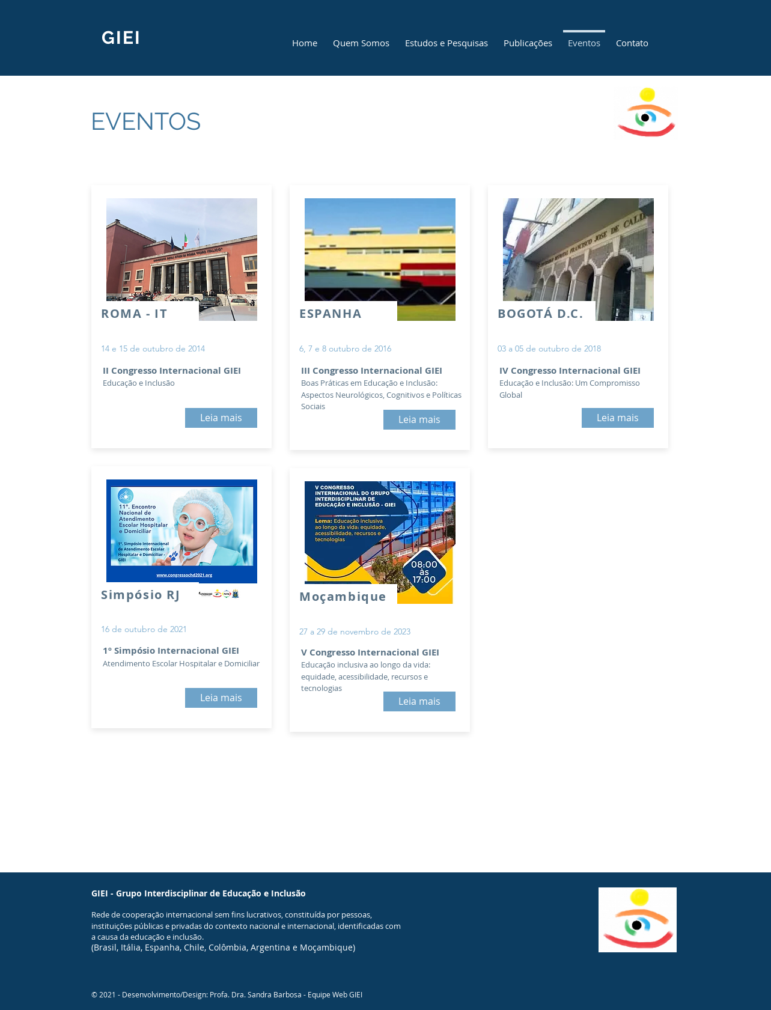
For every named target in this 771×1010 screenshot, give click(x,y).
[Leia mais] (221, 418)
